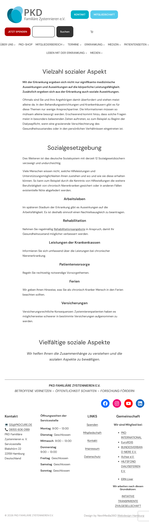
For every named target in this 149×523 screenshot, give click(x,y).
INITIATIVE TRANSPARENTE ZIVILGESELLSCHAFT (128, 501)
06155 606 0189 (19, 429)
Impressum (92, 448)
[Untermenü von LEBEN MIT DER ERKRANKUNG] (66, 53)
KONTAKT (79, 14)
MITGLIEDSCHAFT (104, 14)
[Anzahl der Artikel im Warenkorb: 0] (92, 32)
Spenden (92, 425)
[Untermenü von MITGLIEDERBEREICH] (50, 44)
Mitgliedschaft (92, 433)
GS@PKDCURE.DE (20, 425)
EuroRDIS (127, 442)
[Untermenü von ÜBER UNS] (8, 44)
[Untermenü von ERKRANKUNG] (95, 44)
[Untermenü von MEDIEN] (96, 53)
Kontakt (92, 440)
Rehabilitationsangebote (69, 229)
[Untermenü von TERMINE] (74, 44)
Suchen (65, 31)
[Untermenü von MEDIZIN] (114, 44)
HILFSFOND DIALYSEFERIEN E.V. (130, 466)
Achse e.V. (127, 457)
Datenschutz (92, 457)
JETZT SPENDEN (17, 31)
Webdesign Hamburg (130, 515)
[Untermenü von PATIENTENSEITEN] (136, 44)
